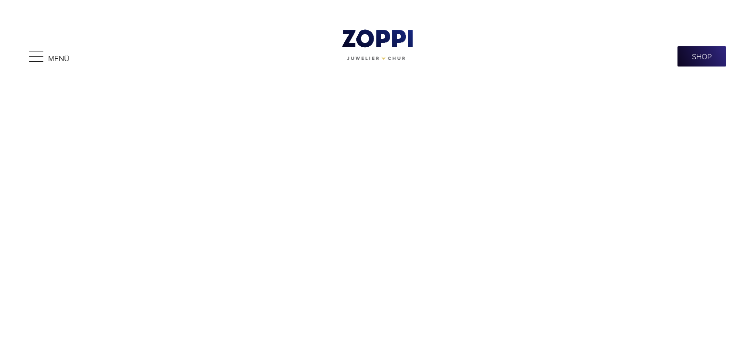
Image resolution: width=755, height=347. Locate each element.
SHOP (702, 56)
